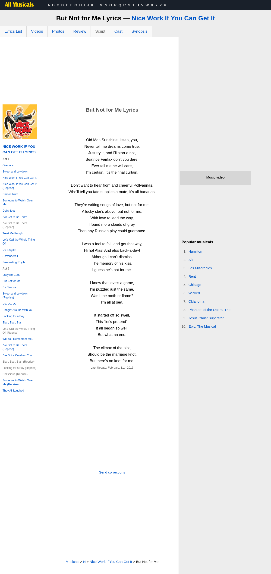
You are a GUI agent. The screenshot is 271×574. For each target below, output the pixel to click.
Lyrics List (13, 31)
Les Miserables (200, 268)
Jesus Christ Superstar (206, 318)
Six (191, 260)
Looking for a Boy (13, 316)
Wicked (194, 293)
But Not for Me (11, 281)
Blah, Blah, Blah (12, 322)
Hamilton (195, 251)
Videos (37, 31)
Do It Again (9, 249)
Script (100, 31)
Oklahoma (196, 301)
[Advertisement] (89, 72)
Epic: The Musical (202, 326)
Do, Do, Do (9, 303)
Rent (192, 276)
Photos (58, 31)
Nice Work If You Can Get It (173, 18)
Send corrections (112, 472)
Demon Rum (10, 194)
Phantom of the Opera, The (210, 310)
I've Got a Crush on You (17, 355)
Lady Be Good (11, 274)
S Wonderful (10, 256)
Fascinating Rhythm (15, 262)
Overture (8, 165)
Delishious (9, 210)
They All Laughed (13, 390)
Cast (118, 31)
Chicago (195, 285)
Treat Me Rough (12, 233)
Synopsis (140, 31)
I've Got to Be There (15, 217)
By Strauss (9, 287)
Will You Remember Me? (18, 339)
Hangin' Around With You (18, 310)
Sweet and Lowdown (15, 171)
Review (79, 31)
